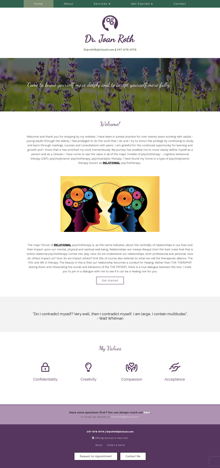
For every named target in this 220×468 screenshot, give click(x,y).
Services (100, 3)
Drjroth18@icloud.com (125, 416)
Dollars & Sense (116, 445)
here (147, 412)
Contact (180, 3)
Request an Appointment (96, 456)
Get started (110, 280)
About (68, 3)
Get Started (140, 3)
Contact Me (133, 456)
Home (38, 3)
